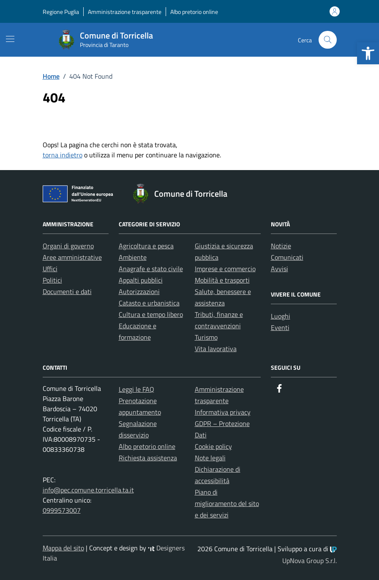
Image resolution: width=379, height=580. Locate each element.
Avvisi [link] (279, 269)
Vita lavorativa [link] (216, 349)
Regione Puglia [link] (61, 11)
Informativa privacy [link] (223, 412)
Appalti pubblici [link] (141, 280)
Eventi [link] (280, 327)
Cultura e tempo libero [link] (151, 314)
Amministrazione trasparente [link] (124, 11)
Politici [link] (52, 280)
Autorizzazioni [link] (139, 291)
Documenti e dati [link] (67, 291)
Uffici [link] (50, 269)
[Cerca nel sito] (328, 40)
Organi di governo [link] (68, 246)
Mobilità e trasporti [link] (222, 280)
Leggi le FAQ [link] (136, 389)
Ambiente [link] (133, 257)
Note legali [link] (210, 458)
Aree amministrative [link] (72, 257)
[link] (368, 53)
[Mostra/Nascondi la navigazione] (10, 39)
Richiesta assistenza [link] (148, 458)
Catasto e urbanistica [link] (149, 303)
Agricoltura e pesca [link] (146, 246)
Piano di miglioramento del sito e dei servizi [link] (227, 503)
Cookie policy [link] (213, 446)
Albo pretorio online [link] (194, 11)
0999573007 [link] (62, 510)
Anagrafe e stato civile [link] (151, 269)
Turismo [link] (206, 337)
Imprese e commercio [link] (225, 269)
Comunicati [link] (287, 257)
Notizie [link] (281, 246)
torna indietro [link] (62, 155)
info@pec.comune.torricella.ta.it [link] (88, 490)
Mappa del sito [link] (63, 548)
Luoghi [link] (280, 316)
